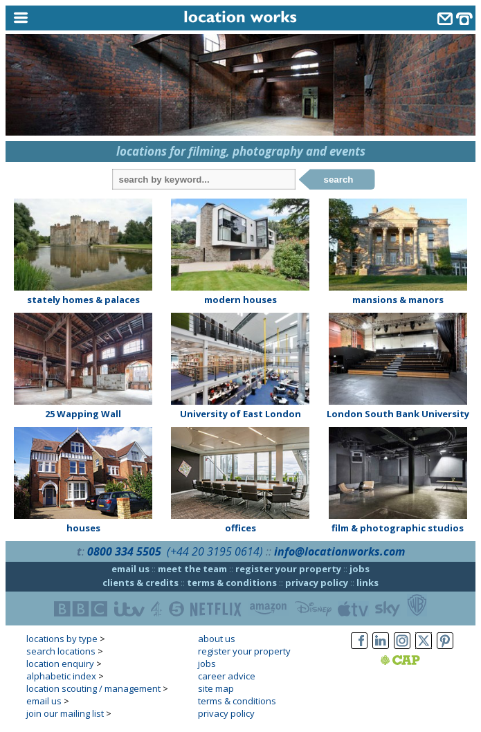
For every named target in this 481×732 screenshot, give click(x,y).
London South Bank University (398, 414)
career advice (226, 676)
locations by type (62, 638)
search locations (61, 651)
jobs (360, 568)
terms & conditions (232, 582)
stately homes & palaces (83, 299)
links (367, 582)
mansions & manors (398, 299)
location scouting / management (93, 688)
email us (130, 568)
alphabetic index (61, 676)
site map (216, 688)
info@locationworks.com (339, 551)
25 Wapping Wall (83, 414)
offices (240, 528)
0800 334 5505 (124, 551)
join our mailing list (65, 713)
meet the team (192, 568)
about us (216, 638)
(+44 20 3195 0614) (215, 551)
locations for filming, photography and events (240, 151)
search (339, 179)
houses (83, 528)
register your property (288, 568)
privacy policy (316, 582)
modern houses (240, 299)
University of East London (240, 414)
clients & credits (140, 582)
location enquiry (60, 663)
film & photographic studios (398, 528)
